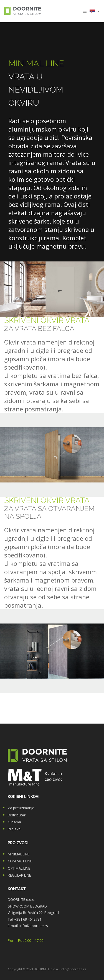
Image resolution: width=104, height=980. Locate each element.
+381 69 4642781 (27, 919)
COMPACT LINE (20, 860)
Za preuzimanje (21, 807)
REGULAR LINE (19, 875)
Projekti (14, 828)
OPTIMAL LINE (19, 868)
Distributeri (17, 815)
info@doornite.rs (33, 925)
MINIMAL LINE (19, 854)
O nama (14, 821)
